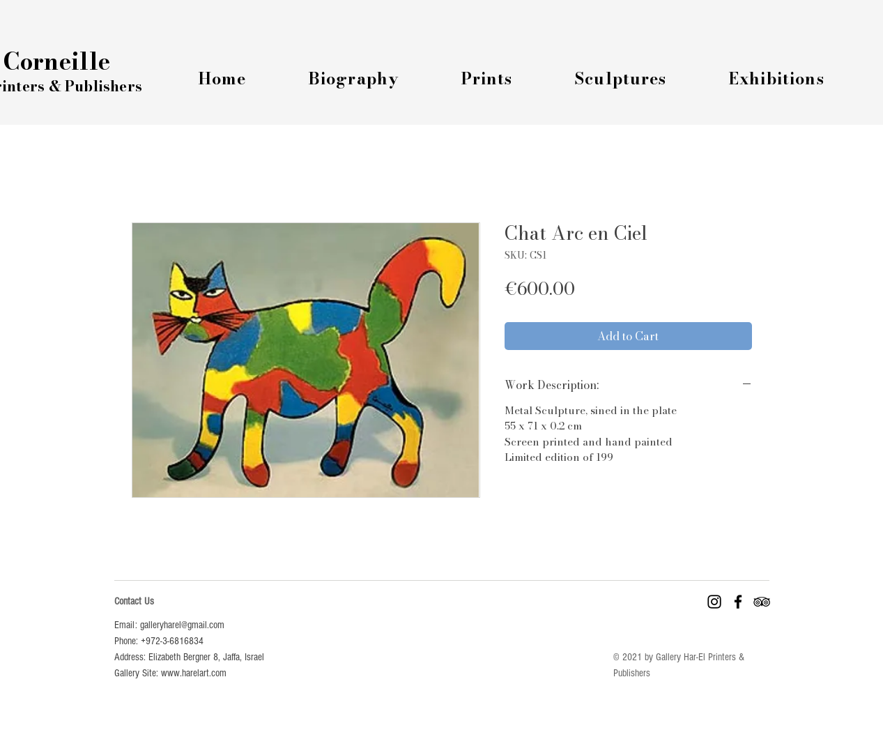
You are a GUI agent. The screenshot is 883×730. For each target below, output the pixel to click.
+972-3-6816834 (172, 641)
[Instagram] (714, 602)
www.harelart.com (193, 673)
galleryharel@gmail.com (182, 625)
